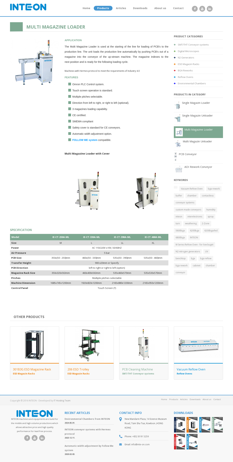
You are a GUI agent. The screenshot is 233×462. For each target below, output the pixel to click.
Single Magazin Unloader (197, 115)
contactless (208, 195)
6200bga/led (211, 230)
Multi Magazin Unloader (197, 141)
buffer (179, 195)
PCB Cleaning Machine (137, 369)
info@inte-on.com (140, 444)
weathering (191, 223)
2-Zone (205, 223)
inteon (179, 216)
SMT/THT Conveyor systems (191, 44)
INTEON (194, 237)
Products (103, 8)
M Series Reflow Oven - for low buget (194, 244)
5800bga (180, 230)
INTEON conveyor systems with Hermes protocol (87, 431)
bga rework (214, 188)
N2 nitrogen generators (188, 251)
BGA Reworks (183, 70)
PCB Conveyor (188, 154)
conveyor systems (185, 202)
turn (178, 223)
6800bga (180, 237)
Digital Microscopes (186, 51)
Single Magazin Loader (196, 102)
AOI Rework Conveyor (198, 166)
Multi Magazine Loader (198, 129)
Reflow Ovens (183, 77)
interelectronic (194, 216)
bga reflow (205, 258)
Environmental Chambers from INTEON (87, 418)
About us (160, 8)
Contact (178, 8)
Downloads (140, 8)
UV (206, 251)
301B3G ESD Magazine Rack (32, 369)
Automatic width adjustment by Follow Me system (89, 448)
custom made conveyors (188, 209)
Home (86, 8)
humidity (210, 209)
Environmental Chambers (190, 83)
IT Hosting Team (62, 400)
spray (211, 216)
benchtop (181, 258)
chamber (192, 195)
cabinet (196, 265)
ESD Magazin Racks (186, 64)
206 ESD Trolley (78, 369)
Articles (121, 8)
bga (193, 258)
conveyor (180, 272)
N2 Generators (184, 57)
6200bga (194, 230)
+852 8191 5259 (140, 436)
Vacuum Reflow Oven (192, 188)
